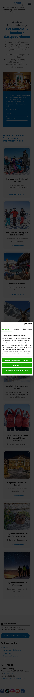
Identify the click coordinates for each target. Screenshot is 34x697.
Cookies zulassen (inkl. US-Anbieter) (17, 360)
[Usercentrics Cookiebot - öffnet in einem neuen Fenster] (24, 324)
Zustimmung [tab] (6, 329)
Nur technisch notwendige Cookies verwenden (17, 371)
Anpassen (17, 365)
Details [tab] (16, 329)
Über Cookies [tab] (27, 329)
